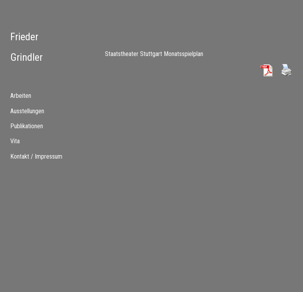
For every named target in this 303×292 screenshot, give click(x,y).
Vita (15, 141)
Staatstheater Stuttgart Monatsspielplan (154, 54)
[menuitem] (38, 110)
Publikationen (26, 126)
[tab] (38, 95)
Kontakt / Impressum (36, 156)
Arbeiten (20, 95)
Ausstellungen (27, 111)
